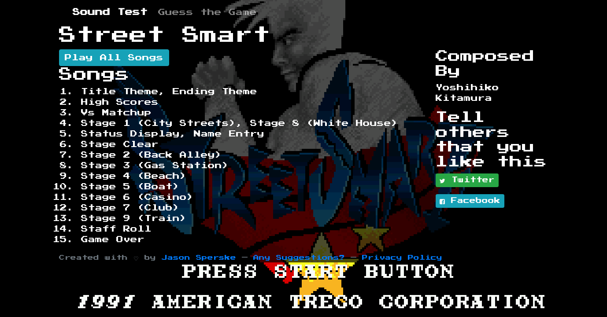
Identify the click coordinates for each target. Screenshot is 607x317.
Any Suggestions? (299, 258)
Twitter (467, 180)
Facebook (470, 201)
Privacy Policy (402, 258)
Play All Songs (114, 57)
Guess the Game (207, 12)
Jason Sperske (199, 258)
